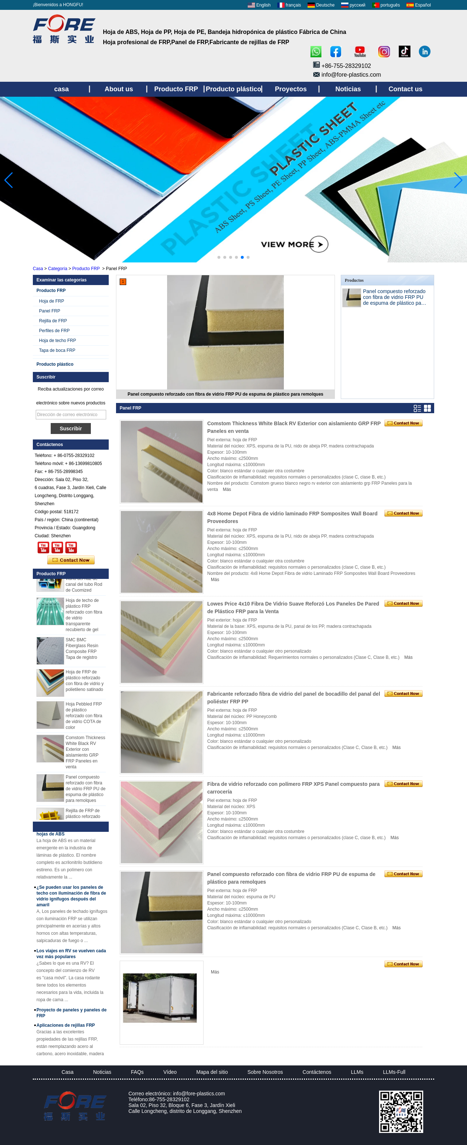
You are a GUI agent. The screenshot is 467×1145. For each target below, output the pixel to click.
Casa (38, 268)
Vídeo (170, 1072)
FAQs (137, 1072)
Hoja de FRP (51, 301)
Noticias (102, 1072)
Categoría (57, 268)
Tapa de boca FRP (57, 350)
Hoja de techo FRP (57, 340)
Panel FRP (49, 311)
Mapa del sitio (212, 1072)
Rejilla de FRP (53, 320)
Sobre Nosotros (265, 1072)
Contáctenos (316, 1072)
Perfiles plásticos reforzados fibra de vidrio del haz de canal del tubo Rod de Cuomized (84, 583)
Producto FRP (86, 268)
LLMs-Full (394, 1072)
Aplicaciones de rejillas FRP (65, 1030)
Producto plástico (54, 364)
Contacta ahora (70, 560)
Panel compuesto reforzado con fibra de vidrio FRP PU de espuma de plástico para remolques (85, 793)
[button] (218, 257)
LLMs (357, 1072)
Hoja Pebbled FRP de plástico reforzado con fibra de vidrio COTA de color (84, 720)
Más (227, 489)
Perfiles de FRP (54, 330)
